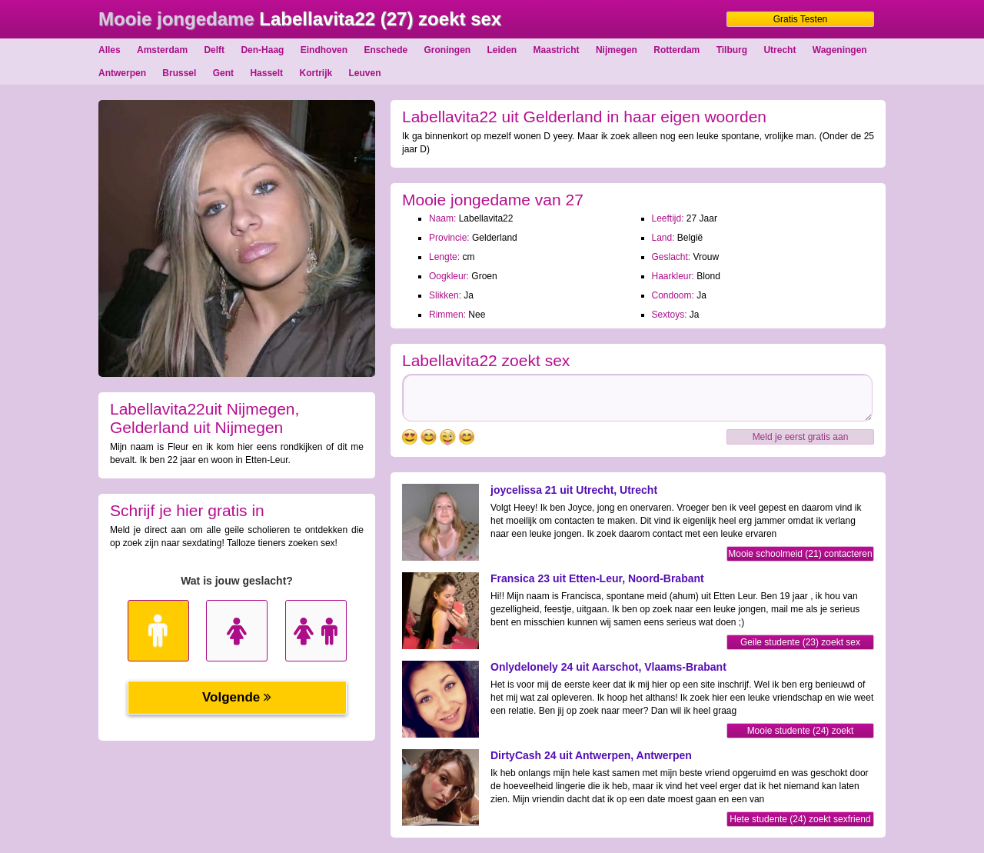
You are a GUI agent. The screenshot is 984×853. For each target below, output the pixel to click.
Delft (214, 50)
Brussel (179, 73)
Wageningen (840, 50)
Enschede (385, 50)
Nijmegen (616, 50)
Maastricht (557, 50)
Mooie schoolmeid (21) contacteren (800, 553)
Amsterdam (162, 50)
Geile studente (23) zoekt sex (800, 642)
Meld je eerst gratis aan (801, 436)
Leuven (365, 73)
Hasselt (266, 73)
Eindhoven (324, 50)
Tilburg (731, 50)
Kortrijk (315, 73)
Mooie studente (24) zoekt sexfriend (800, 731)
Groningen (447, 50)
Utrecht (779, 50)
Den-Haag (262, 50)
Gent (223, 73)
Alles (109, 50)
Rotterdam (676, 50)
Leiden (502, 50)
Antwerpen (122, 73)
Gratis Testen (800, 19)
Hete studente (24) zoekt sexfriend (800, 819)
